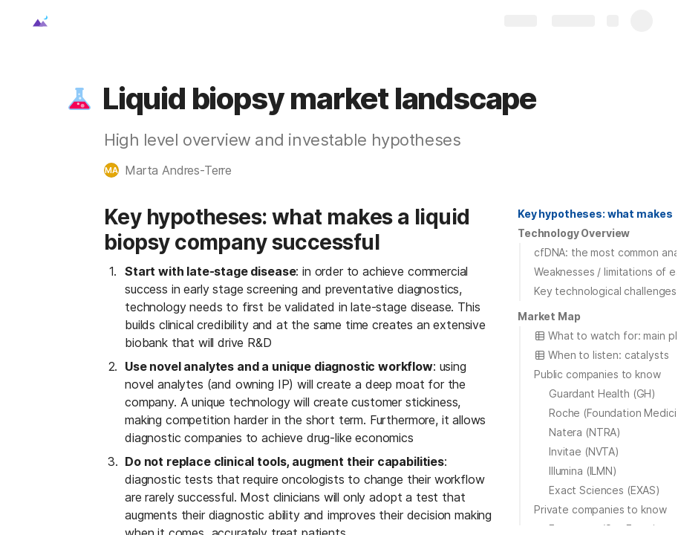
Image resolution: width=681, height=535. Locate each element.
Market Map (549, 316)
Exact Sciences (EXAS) (604, 490)
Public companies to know (597, 374)
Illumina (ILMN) (583, 470)
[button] (79, 99)
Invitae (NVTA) (584, 451)
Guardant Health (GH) (602, 393)
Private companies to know (600, 509)
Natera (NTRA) (585, 432)
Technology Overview (574, 233)
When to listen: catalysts (601, 354)
